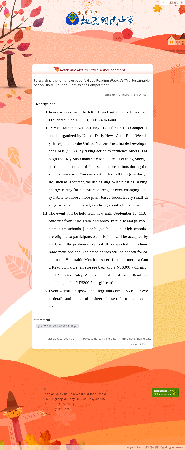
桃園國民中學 (176, 2)
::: (163, 2)
